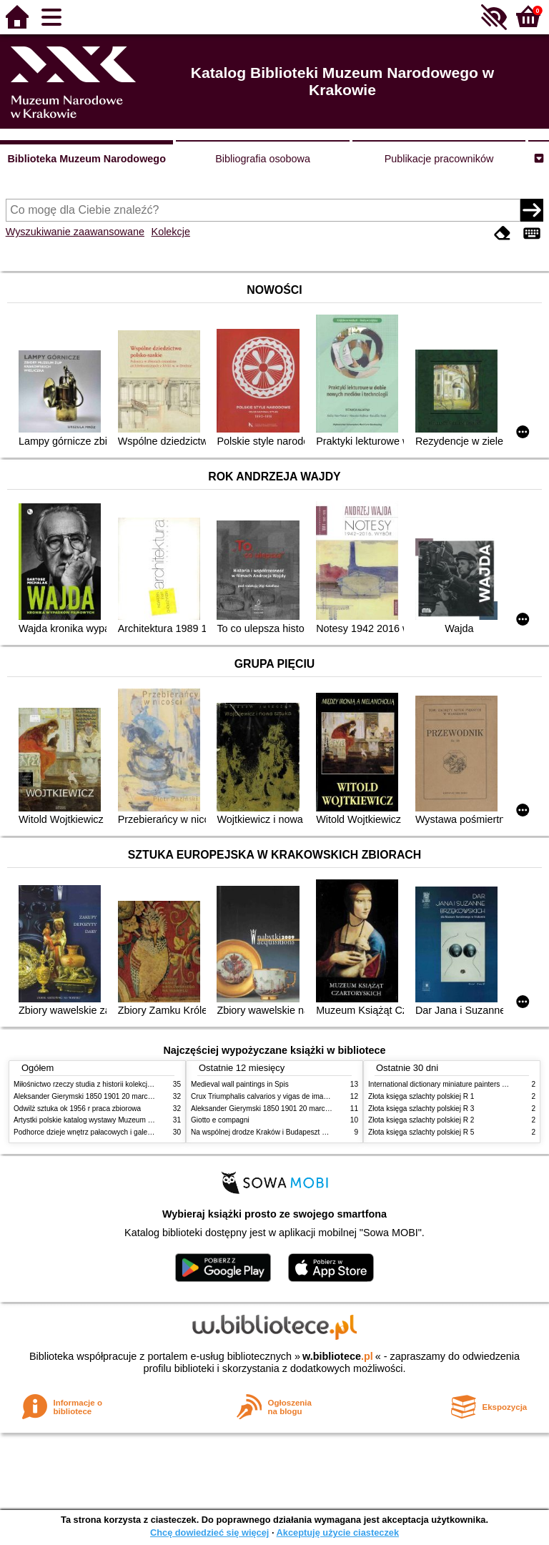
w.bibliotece (337, 1356)
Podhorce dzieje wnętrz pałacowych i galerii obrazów (98, 1132)
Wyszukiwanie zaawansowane (75, 231)
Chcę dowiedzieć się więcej (209, 1532)
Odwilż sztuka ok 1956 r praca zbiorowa (77, 1108)
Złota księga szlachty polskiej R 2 (421, 1120)
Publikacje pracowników (439, 158)
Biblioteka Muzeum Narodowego (86, 158)
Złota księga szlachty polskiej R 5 (421, 1132)
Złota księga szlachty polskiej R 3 (421, 1108)
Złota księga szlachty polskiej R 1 (421, 1096)
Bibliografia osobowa (262, 158)
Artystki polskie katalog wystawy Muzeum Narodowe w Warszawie (119, 1120)
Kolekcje (171, 231)
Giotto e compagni (220, 1120)
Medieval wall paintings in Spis (240, 1084)
